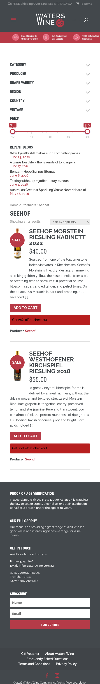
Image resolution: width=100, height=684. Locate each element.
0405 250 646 (24, 561)
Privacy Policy (66, 664)
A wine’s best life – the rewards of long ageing (43, 162)
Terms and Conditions (34, 664)
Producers (29, 205)
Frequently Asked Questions (47, 659)
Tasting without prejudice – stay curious (39, 181)
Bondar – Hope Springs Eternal (32, 171)
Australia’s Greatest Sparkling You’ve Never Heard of (48, 190)
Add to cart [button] (25, 308)
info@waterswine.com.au (36, 565)
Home (14, 205)
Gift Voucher (30, 654)
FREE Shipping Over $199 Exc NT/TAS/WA (40, 3)
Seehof (30, 331)
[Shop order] (70, 222)
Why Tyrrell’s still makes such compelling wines (45, 153)
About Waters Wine (59, 654)
